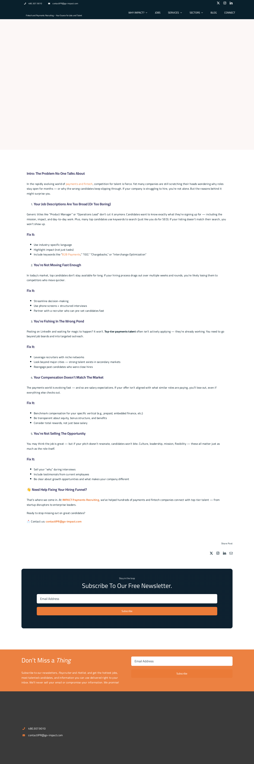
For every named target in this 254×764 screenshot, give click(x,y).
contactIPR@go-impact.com (65, 3)
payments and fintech (79, 183)
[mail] (231, 553)
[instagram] (224, 3)
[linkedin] (231, 3)
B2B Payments (71, 254)
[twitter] (218, 3)
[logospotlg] (39, 9)
